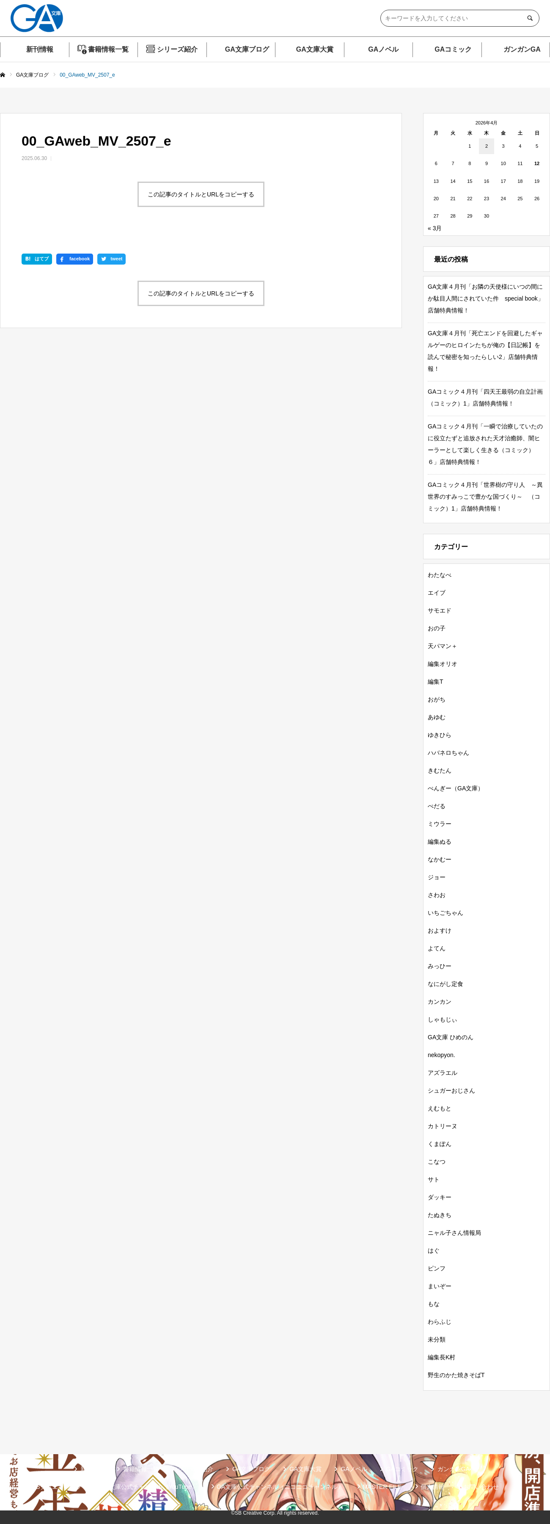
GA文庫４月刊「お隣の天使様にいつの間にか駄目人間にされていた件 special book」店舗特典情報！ (486, 298)
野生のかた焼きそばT (456, 1375)
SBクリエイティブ (57, 1486)
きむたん (439, 770)
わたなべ (439, 575)
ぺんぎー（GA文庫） (456, 788)
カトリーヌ (442, 1126)
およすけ (439, 930)
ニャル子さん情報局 (454, 1232)
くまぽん (439, 1143)
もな (434, 1303)
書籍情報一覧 (108, 49)
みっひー (439, 966)
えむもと (439, 1108)
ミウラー (439, 823)
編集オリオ (442, 663)
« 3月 (435, 228)
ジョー (437, 877)
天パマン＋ (442, 646)
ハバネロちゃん (448, 752)
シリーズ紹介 (177, 49)
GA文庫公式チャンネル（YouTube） (149, 1486)
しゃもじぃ (442, 1019)
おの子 (437, 628)
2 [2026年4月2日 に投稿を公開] (486, 146)
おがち (437, 699)
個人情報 (432, 1486)
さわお (437, 895)
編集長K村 (441, 1357)
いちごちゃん (445, 912)
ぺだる (437, 806)
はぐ (434, 1250)
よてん (437, 948)
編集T (435, 681)
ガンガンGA (522, 49)
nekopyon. (441, 1055)
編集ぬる (439, 841)
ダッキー (439, 1197)
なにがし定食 (445, 983)
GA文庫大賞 (314, 49)
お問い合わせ (481, 1486)
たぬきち (439, 1215)
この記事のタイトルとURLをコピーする (201, 194)
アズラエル (442, 1072)
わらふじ (439, 1321)
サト (434, 1179)
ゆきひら (439, 735)
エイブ (437, 592)
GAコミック (453, 49)
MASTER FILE (382, 1486)
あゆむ (437, 717)
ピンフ (437, 1268)
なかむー (439, 859)
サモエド (439, 610)
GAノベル (383, 49)
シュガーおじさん (451, 1090)
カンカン (439, 1001)
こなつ (437, 1161)
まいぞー (439, 1286)
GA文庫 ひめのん (450, 1037)
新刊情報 (39, 49)
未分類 (437, 1339)
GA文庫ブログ (247, 49)
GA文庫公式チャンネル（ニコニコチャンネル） (280, 1486)
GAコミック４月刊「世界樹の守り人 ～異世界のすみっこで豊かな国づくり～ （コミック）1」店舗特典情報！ (485, 496)
